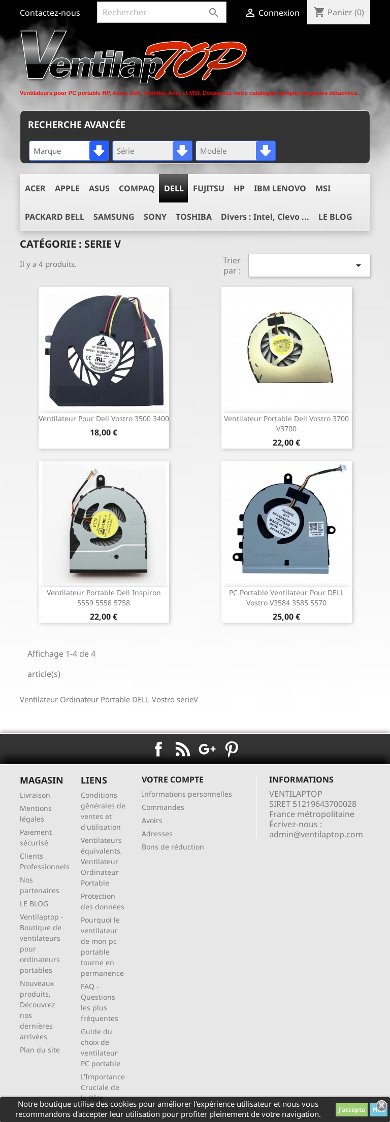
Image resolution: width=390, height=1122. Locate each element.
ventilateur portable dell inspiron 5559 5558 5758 (104, 597)
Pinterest (231, 749)
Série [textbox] (125, 151)
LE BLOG (34, 903)
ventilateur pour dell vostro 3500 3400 (104, 418)
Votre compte (173, 779)
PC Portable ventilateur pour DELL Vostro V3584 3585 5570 (286, 597)
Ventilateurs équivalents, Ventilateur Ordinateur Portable (101, 861)
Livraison (35, 795)
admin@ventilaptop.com (316, 834)
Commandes (163, 807)
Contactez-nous (50, 12)
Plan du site (40, 1050)
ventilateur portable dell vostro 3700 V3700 (286, 423)
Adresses (157, 833)
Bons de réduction (173, 847)
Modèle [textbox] (213, 151)
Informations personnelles (187, 794)
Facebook (158, 749)
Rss (183, 749)
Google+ (207, 749)
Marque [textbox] (47, 151)
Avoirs (152, 820)
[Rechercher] (161, 12)
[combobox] (69, 151)
